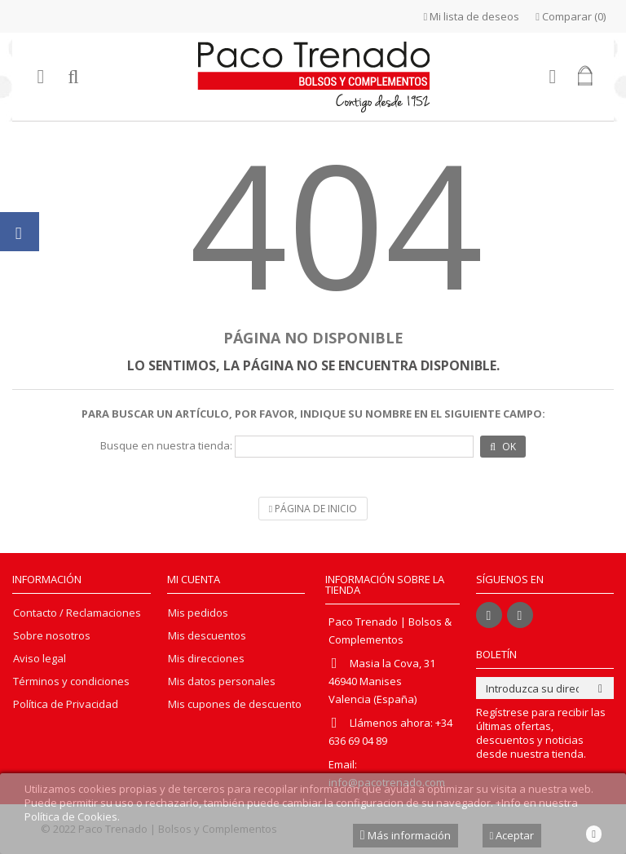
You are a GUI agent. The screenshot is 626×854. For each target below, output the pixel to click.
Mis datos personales (222, 681)
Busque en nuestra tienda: (166, 446)
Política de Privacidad (65, 704)
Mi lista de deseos (472, 16)
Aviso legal (39, 659)
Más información (405, 835)
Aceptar (512, 835)
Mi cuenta (193, 579)
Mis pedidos (198, 613)
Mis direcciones (206, 659)
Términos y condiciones (71, 681)
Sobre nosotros (51, 636)
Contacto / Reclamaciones (77, 613)
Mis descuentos (207, 636)
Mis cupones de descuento (235, 704)
